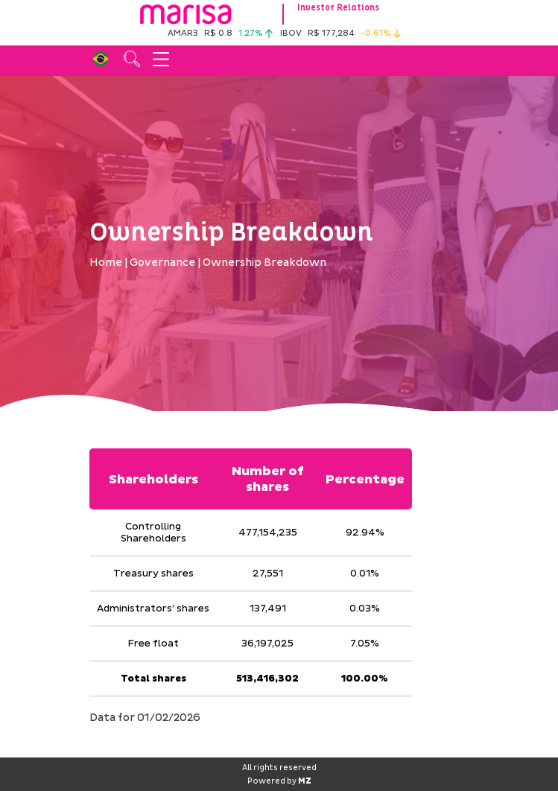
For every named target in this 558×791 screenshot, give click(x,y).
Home (105, 262)
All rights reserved (279, 767)
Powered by (279, 781)
